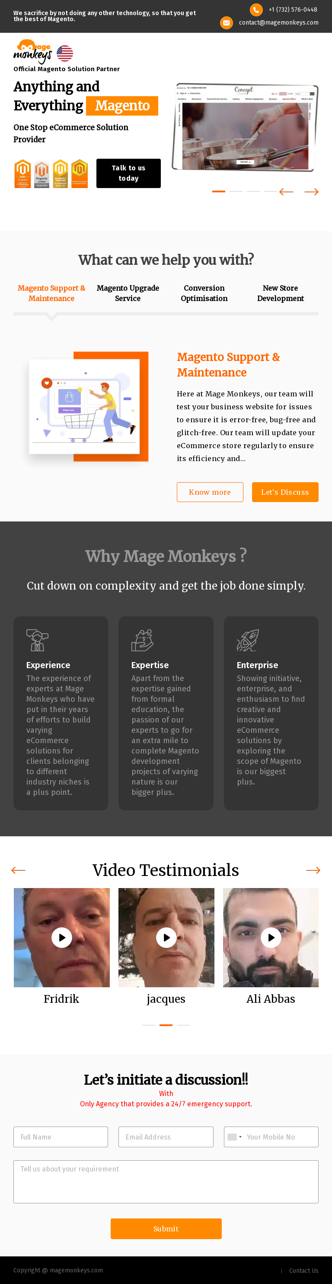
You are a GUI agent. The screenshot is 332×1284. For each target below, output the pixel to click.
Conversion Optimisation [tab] (204, 293)
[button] (218, 191)
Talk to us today (129, 173)
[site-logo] (32, 51)
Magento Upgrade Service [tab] (128, 293)
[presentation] (286, 191)
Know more (210, 492)
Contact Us (304, 1271)
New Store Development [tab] (280, 293)
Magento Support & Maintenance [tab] (51, 293)
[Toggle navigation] (313, 52)
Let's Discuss (285, 492)
